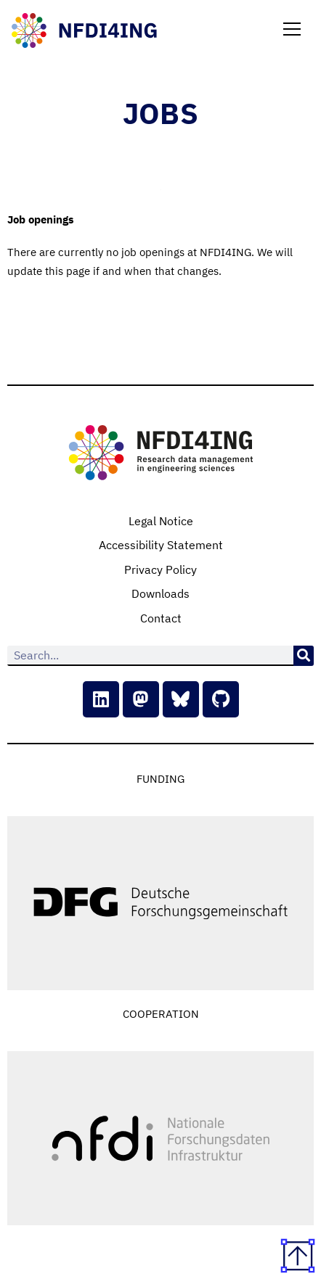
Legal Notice (161, 521)
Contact (161, 618)
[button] (292, 30)
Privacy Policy (160, 569)
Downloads (160, 593)
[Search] (303, 656)
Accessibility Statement (161, 545)
